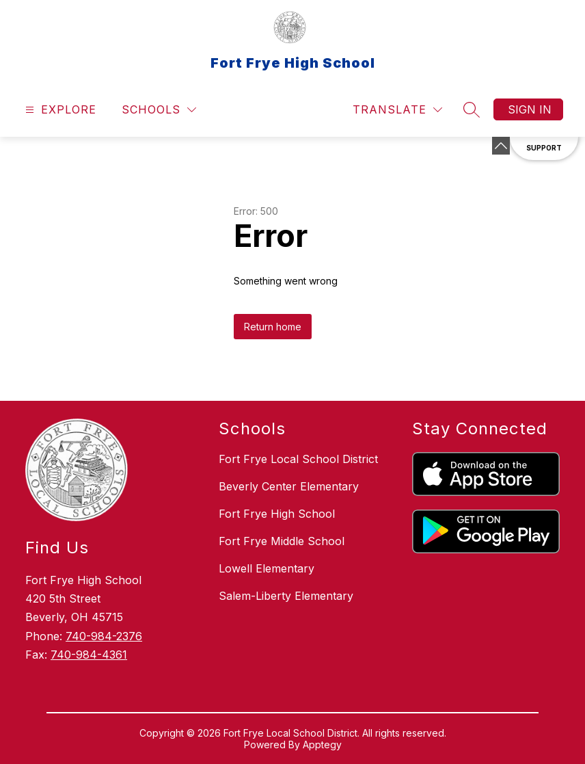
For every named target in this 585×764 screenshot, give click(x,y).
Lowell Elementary (266, 568)
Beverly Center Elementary (289, 486)
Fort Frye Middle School (281, 541)
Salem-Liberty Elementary (286, 596)
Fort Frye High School (277, 514)
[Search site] (471, 109)
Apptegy (322, 744)
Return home (272, 326)
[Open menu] (59, 109)
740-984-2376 (104, 636)
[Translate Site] (397, 109)
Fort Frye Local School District (298, 459)
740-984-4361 (89, 654)
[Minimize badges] (501, 146)
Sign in (530, 109)
